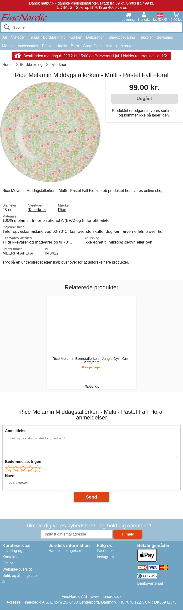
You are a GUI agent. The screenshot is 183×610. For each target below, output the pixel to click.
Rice (62, 209)
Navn (9, 476)
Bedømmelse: (23, 462)
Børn (75, 46)
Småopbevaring (121, 37)
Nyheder (17, 37)
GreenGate (92, 46)
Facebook (105, 551)
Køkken (75, 37)
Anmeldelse (15, 431)
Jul (4, 37)
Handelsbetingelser (64, 551)
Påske (47, 46)
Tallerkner (37, 209)
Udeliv (61, 46)
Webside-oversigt (17, 569)
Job (5, 582)
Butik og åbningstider (20, 575)
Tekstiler (146, 37)
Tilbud (34, 37)
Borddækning (54, 37)
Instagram (105, 557)
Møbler (8, 46)
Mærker (127, 46)
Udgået (144, 98)
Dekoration (95, 37)
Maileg (111, 46)
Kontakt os (11, 557)
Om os (8, 563)
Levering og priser (17, 551)
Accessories (28, 46)
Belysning (165, 37)
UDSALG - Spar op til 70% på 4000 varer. (92, 7)
